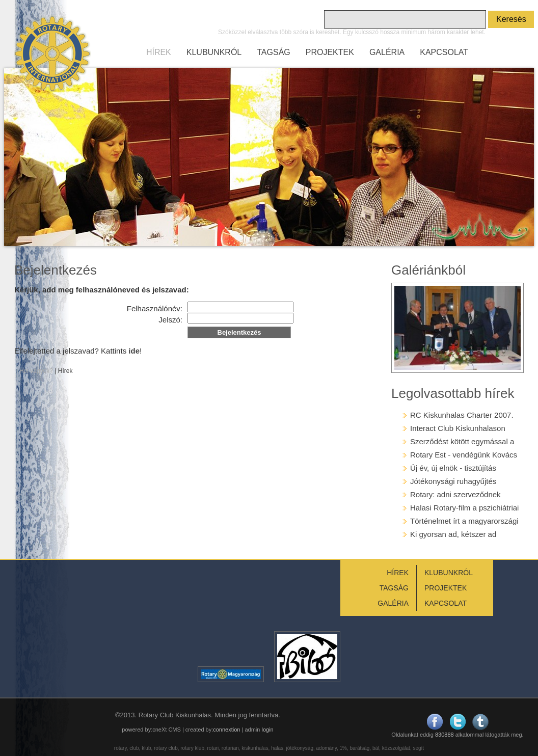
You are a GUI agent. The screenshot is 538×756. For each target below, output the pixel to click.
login (267, 729)
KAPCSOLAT (444, 52)
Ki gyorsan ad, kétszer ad (453, 534)
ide (134, 350)
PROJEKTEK (330, 52)
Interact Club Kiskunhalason (457, 428)
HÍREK (158, 52)
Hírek (65, 370)
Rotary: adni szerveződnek (455, 494)
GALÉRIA (387, 52)
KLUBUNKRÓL (213, 52)
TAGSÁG (273, 52)
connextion (226, 729)
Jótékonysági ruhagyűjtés (453, 481)
